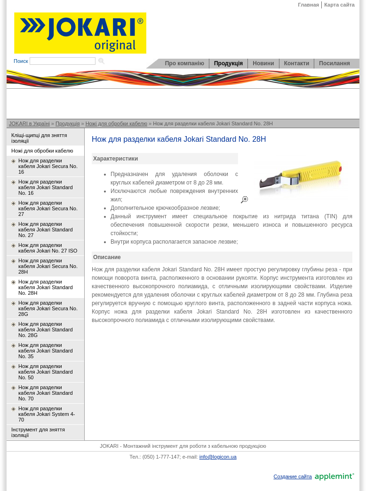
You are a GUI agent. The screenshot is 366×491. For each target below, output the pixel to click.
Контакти (297, 63)
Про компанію (184, 63)
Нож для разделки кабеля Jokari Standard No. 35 (45, 350)
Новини (263, 63)
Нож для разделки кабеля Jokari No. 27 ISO (47, 247)
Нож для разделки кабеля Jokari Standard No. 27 (45, 229)
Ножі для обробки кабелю (116, 123)
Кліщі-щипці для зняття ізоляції (39, 138)
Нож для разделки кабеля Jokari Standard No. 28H (213, 123)
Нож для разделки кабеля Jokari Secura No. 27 (48, 208)
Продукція (228, 63)
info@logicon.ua (218, 457)
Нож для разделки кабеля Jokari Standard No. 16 (45, 187)
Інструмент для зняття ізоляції (38, 432)
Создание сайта (292, 476)
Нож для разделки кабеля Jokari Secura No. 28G (48, 308)
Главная (308, 5)
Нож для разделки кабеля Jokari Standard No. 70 (45, 392)
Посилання (334, 63)
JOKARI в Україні (29, 123)
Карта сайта (339, 5)
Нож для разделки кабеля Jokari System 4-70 (46, 414)
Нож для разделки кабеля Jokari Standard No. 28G (45, 329)
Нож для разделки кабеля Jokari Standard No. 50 (45, 371)
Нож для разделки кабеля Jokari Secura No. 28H (48, 266)
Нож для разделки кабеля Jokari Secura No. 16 (48, 166)
